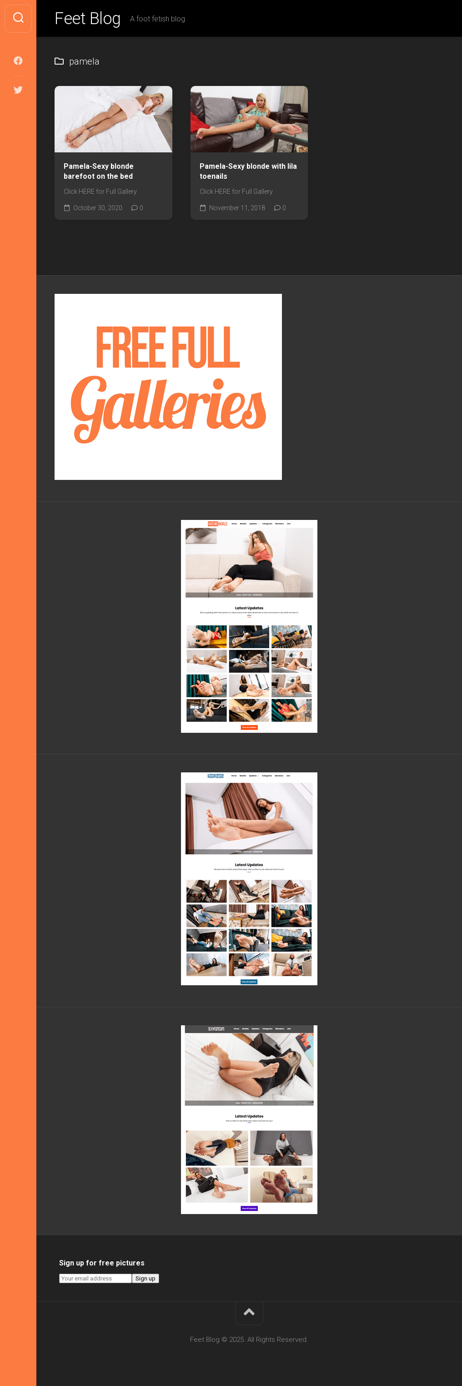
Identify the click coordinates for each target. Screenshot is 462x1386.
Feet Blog (88, 18)
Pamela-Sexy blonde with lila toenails (248, 171)
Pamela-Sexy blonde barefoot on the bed (99, 171)
